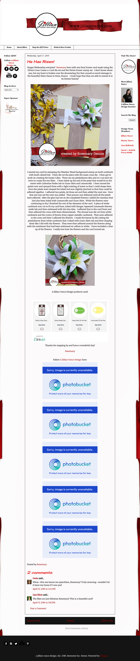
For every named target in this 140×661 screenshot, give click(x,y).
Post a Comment (38, 608)
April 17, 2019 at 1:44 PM (44, 589)
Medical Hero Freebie (62, 47)
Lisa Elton (38, 594)
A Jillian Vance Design (71, 359)
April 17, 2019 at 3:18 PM (44, 602)
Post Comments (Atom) (76, 628)
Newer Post (33, 620)
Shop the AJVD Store (40, 47)
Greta (35, 578)
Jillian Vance (127, 136)
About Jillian (22, 47)
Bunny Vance (127, 141)
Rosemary (61, 67)
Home (9, 47)
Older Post (107, 620)
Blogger (104, 655)
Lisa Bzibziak (127, 145)
